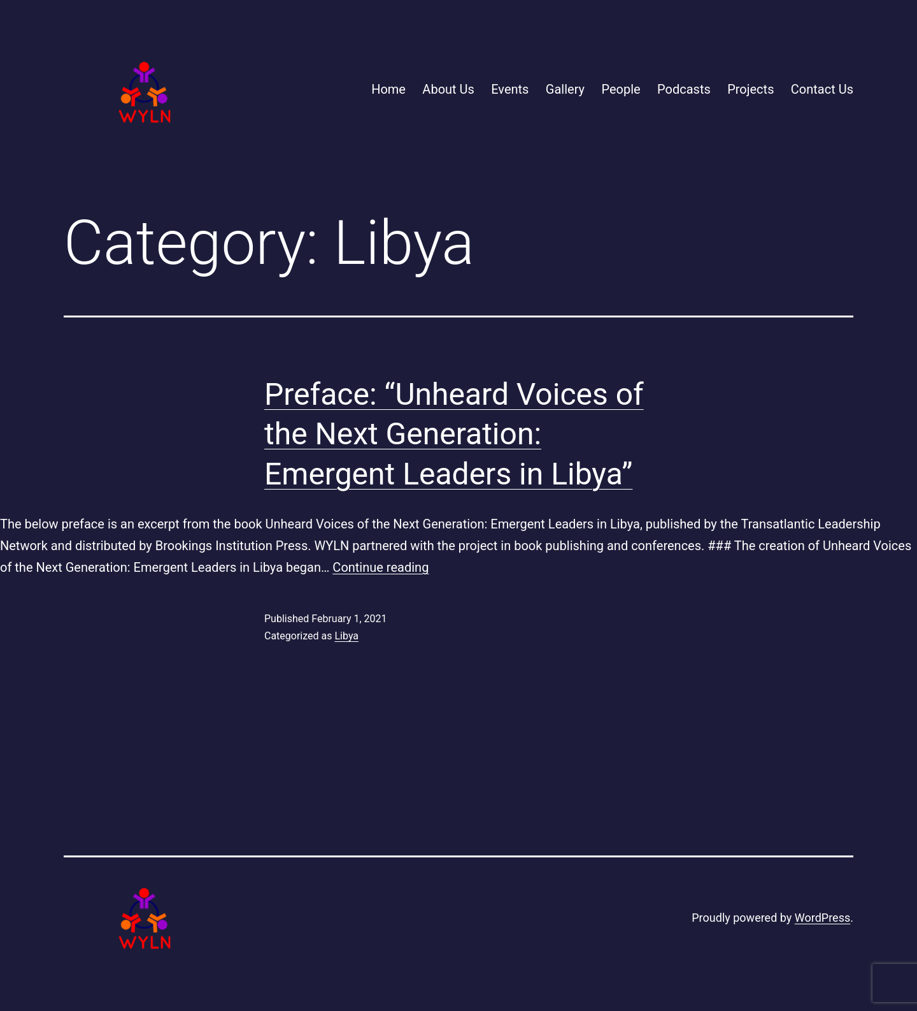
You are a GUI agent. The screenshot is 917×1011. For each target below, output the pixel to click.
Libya (346, 636)
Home (388, 89)
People (620, 89)
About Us (448, 89)
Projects (750, 89)
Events (510, 89)
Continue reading (380, 567)
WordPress (822, 917)
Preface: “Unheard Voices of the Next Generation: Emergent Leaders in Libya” (454, 434)
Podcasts (684, 89)
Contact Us (822, 89)
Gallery (565, 89)
